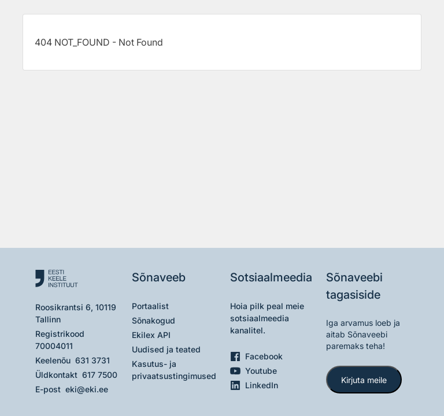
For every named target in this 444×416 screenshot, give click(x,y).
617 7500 (99, 375)
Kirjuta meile (364, 380)
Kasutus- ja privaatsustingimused (174, 370)
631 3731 (92, 360)
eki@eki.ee (86, 389)
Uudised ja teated (166, 349)
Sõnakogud (153, 320)
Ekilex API (151, 335)
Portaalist (150, 306)
